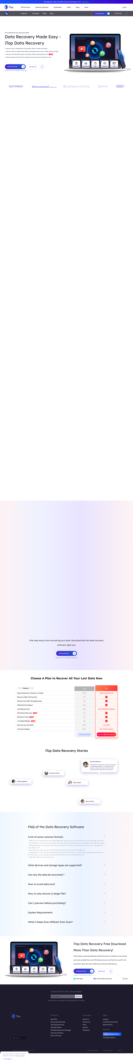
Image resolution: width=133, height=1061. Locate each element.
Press (84, 1025)
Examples (35, 13)
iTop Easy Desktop (57, 1033)
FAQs (44, 13)
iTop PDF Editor (56, 1027)
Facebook (86, 1030)
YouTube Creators (109, 1037)
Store (86, 7)
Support (106, 1019)
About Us (86, 1019)
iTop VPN (54, 1019)
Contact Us (86, 1022)
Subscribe (78, 996)
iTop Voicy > (85, 2)
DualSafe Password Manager (61, 1030)
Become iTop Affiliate (112, 1034)
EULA (119, 1050)
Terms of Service (92, 1050)
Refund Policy (108, 1025)
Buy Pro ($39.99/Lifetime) (106, 734)
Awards (85, 1027)
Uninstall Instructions (110, 1022)
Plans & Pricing (56, 1035)
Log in (124, 7)
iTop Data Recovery (57, 1025)
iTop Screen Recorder (58, 1022)
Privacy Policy (107, 1050)
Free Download (84, 734)
